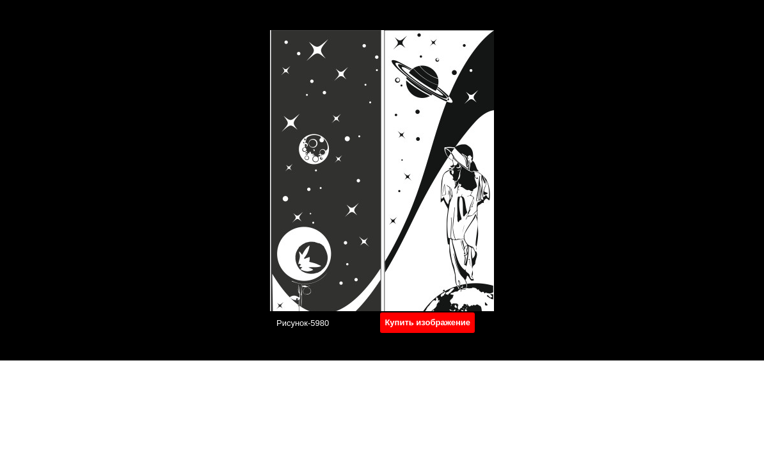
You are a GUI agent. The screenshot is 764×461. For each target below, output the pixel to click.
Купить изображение (427, 322)
